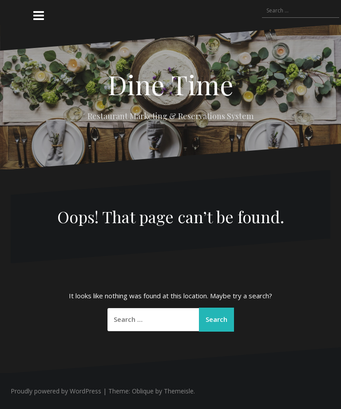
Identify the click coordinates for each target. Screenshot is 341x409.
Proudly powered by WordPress (56, 391)
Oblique (143, 391)
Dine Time (170, 84)
